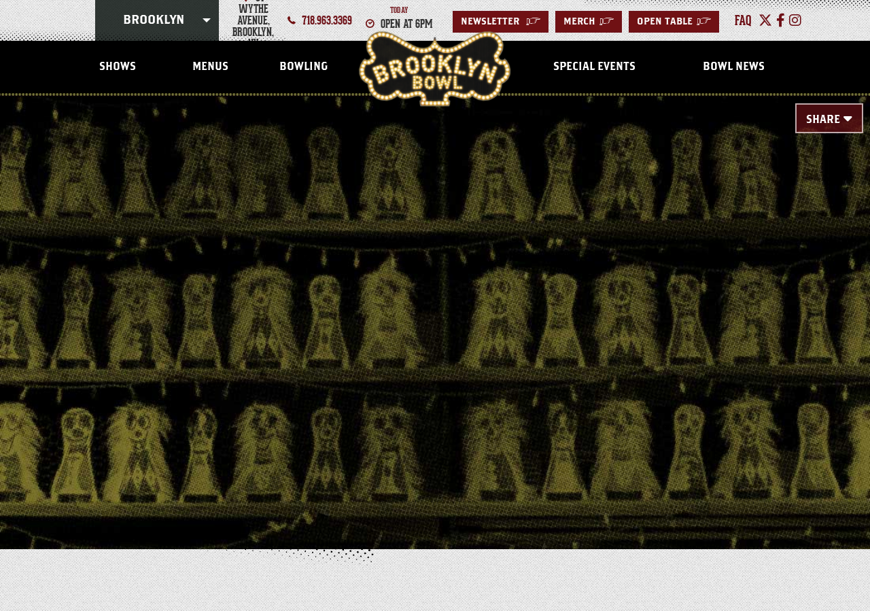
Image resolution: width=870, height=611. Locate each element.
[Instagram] (795, 20)
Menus (210, 66)
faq (743, 20)
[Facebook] (780, 20)
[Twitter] (765, 20)
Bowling (303, 66)
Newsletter (500, 22)
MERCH (588, 22)
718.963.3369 (327, 20)
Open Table (674, 22)
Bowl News (734, 66)
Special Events (594, 66)
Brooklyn (153, 20)
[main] (435, 300)
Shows (117, 66)
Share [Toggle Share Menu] (823, 119)
